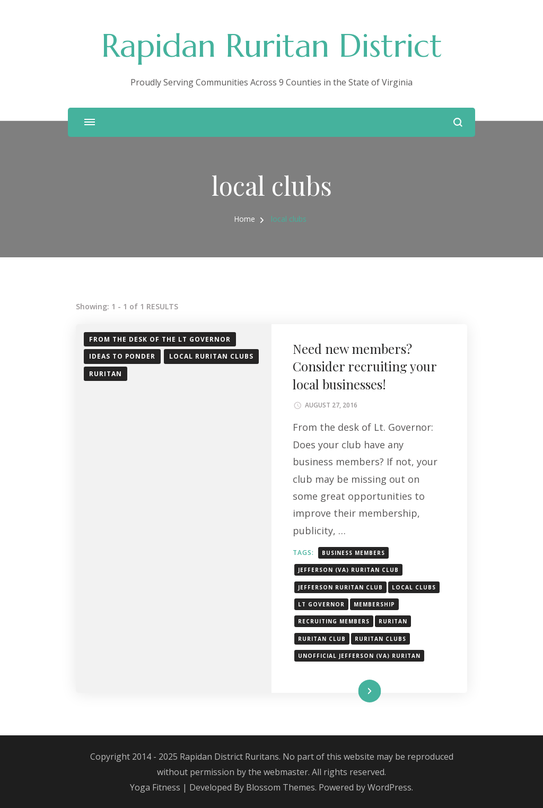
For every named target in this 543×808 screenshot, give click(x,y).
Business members (353, 553)
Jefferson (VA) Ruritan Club (348, 570)
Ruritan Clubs (380, 638)
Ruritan (105, 373)
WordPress (389, 787)
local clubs (414, 587)
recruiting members (334, 621)
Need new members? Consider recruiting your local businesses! (364, 366)
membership (374, 604)
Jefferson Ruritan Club (340, 587)
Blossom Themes (280, 787)
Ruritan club (322, 638)
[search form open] (458, 122)
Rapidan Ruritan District (271, 46)
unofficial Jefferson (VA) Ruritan (359, 655)
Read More (352, 691)
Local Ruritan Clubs (211, 356)
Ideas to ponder (122, 356)
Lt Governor (321, 604)
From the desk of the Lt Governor (160, 339)
